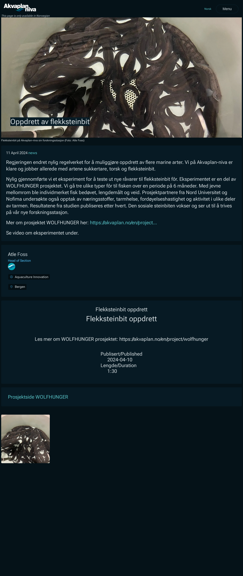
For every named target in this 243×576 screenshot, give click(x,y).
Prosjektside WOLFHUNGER (38, 397)
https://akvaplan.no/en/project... (123, 222)
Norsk (207, 8)
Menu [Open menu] (227, 9)
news (32, 153)
